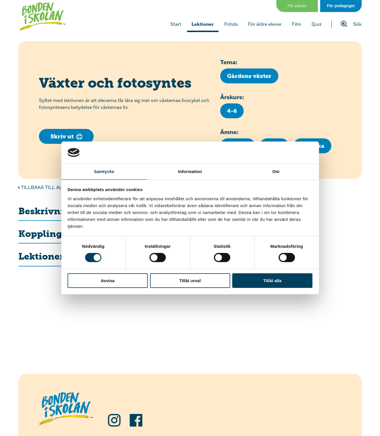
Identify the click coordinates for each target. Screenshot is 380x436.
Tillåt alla (272, 280)
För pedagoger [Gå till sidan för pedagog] (341, 5)
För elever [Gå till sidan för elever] (297, 5)
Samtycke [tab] (104, 171)
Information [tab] (190, 171)
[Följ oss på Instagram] (114, 420)
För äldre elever (264, 24)
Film (296, 24)
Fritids (231, 24)
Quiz (317, 24)
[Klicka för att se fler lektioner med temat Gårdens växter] (249, 75)
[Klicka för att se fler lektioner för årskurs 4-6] (232, 110)
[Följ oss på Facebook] (136, 420)
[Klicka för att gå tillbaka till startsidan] (42, 16)
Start (175, 24)
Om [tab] (275, 171)
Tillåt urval (190, 280)
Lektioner (203, 24)
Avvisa (108, 280)
